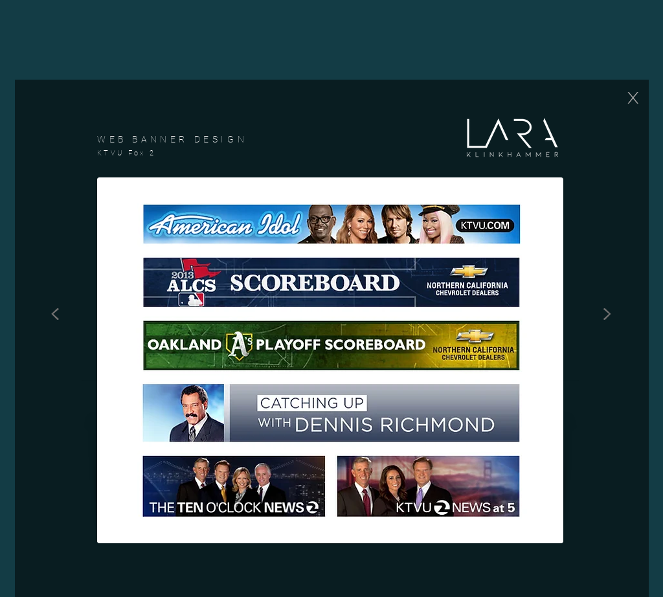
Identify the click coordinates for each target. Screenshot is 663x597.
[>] (607, 311)
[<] (55, 311)
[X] (632, 97)
